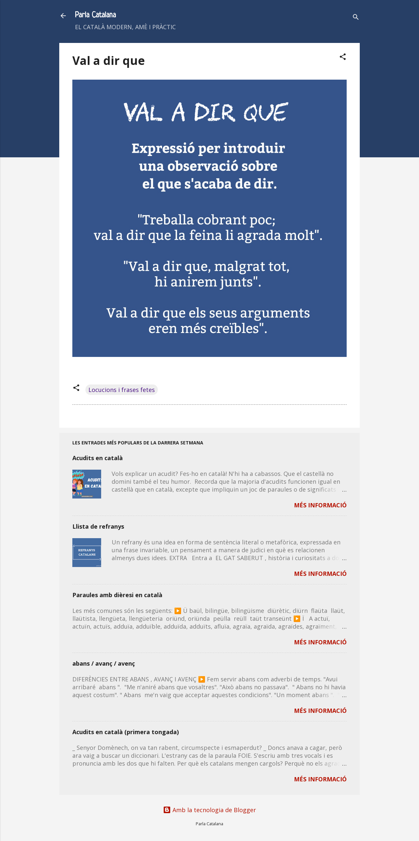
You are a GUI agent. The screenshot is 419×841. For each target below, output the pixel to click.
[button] (343, 57)
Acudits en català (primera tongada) (125, 732)
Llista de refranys (98, 526)
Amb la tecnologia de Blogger (209, 810)
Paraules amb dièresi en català (117, 595)
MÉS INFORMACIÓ (320, 505)
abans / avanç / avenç (103, 663)
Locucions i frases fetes (121, 390)
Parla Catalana (95, 15)
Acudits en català (97, 458)
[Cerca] (356, 18)
